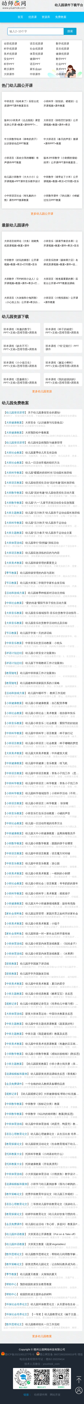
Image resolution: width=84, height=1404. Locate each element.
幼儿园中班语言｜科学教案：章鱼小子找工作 (51, 783)
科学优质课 (10, 48)
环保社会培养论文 (16, 1304)
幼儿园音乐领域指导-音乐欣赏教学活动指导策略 (53, 612)
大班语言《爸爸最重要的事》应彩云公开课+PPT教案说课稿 (61, 281)
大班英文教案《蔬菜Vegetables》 (47, 1244)
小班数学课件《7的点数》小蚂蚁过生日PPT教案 (61, 197)
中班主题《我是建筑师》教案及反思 (46, 1033)
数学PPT (61, 58)
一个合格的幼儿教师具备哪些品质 (45, 1083)
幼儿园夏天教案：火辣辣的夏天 (38, 1274)
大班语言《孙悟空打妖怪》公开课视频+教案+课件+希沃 (61, 122)
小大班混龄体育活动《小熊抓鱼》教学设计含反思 (54, 1173)
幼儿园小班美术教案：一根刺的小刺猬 (47, 873)
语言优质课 (36, 43)
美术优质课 (10, 53)
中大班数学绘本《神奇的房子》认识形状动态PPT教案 (21, 141)
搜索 (70, 31)
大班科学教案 (14, 472)
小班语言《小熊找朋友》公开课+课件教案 (61, 300)
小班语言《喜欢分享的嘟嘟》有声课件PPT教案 (21, 160)
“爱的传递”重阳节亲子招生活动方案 (46, 602)
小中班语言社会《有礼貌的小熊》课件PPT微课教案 (20, 197)
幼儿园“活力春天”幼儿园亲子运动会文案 (48, 532)
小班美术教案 (14, 873)
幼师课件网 (40, 1394)
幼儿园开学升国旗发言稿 (34, 973)
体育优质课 (36, 53)
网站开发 (55, 1394)
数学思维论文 (14, 1254)
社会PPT (61, 63)
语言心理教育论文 (16, 1133)
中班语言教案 (14, 773)
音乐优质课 (62, 48)
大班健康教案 (14, 422)
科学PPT (9, 63)
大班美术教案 (14, 562)
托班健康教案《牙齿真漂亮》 (42, 1163)
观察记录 (11, 1003)
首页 (20, 16)
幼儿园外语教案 (15, 1234)
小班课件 (61, 74)
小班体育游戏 (14, 943)
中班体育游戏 (14, 1123)
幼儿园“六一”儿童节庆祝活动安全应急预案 (50, 502)
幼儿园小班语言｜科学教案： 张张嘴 (46, 803)
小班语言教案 (14, 743)
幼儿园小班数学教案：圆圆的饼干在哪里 (49, 843)
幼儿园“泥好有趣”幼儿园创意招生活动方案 (50, 492)
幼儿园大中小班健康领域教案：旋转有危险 (50, 903)
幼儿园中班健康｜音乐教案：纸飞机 (46, 763)
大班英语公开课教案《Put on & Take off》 (52, 1234)
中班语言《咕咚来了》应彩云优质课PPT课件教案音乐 (21, 103)
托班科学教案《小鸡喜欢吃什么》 (45, 1153)
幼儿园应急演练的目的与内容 (42, 552)
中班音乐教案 (14, 642)
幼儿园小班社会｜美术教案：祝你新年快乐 (50, 713)
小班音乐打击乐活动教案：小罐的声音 (47, 813)
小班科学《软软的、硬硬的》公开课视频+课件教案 (61, 103)
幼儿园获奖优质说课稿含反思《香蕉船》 (54, 1073)
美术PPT (61, 69)
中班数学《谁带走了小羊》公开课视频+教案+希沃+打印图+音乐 (61, 179)
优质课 (32, 16)
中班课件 (35, 74)
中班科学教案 (14, 733)
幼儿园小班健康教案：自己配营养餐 (46, 703)
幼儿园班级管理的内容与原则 (37, 572)
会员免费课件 (14, 1083)
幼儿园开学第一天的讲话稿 (36, 632)
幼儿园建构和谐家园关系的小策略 (40, 683)
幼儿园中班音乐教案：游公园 (42, 863)
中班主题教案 (14, 1023)
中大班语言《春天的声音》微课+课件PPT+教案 (61, 141)
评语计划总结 (14, 652)
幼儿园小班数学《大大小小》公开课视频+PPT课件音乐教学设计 (22, 179)
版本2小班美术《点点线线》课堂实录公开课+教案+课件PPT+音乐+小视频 (22, 123)
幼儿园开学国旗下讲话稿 (34, 963)
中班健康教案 (14, 763)
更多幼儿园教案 (42, 1336)
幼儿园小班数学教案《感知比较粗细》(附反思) (52, 1053)
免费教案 (60, 16)
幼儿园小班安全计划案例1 (40, 652)
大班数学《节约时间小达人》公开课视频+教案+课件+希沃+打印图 (22, 281)
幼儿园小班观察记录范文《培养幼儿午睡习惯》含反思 (51, 1003)
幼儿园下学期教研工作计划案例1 (44, 662)
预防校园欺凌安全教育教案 (36, 1284)
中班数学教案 (14, 1103)
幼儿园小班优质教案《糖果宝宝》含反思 (49, 993)
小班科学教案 (14, 793)
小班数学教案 (14, 843)
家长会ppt (35, 69)
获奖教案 (11, 963)
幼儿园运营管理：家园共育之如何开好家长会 (51, 913)
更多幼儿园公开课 (42, 213)
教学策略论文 (14, 1194)
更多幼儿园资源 (42, 391)
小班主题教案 (14, 993)
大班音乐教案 (14, 612)
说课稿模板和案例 (16, 1073)
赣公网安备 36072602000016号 (56, 1354)
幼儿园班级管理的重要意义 (41, 562)
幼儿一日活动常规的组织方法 (42, 462)
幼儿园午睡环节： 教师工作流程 (47, 693)
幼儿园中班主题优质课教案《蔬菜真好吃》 (50, 1023)
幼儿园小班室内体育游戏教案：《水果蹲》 (50, 953)
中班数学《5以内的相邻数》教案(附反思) (49, 1113)
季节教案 (11, 572)
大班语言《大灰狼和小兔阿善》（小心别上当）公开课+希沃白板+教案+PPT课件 (22, 300)
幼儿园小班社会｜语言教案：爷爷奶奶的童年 (51, 883)
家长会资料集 (14, 913)
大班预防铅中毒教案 (37, 432)
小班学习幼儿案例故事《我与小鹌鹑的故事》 (57, 1184)
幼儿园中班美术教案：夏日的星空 (45, 983)
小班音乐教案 (14, 723)
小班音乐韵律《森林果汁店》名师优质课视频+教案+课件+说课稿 (61, 263)
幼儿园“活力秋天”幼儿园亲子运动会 (46, 522)
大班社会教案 (14, 452)
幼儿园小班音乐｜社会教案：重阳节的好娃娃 (51, 723)
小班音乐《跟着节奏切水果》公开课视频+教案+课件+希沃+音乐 (61, 243)
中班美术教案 (14, 983)
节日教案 (11, 582)
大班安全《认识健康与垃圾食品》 (45, 422)
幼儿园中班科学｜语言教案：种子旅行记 (49, 733)
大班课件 (9, 74)
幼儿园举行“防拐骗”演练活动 (42, 542)
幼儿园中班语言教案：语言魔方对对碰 (47, 853)
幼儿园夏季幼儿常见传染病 (41, 452)
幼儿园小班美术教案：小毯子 (42, 923)
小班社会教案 (14, 713)
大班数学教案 (14, 492)
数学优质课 (62, 43)
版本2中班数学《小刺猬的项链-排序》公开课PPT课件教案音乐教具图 (61, 160)
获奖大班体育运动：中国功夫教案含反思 (49, 1013)
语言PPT (35, 63)
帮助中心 (11, 1284)
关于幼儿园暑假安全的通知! (44, 412)
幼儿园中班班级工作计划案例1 (38, 673)
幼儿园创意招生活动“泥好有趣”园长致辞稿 (50, 482)
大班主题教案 (14, 512)
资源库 (46, 16)
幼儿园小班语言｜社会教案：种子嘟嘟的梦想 (51, 743)
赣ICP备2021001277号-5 (19, 1354)
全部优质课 (10, 43)
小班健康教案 (14, 703)
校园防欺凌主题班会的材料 (36, 1294)
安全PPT (9, 58)
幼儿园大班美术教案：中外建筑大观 (46, 753)
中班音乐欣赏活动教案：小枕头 (43, 642)
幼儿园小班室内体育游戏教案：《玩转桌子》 (51, 943)
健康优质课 (62, 53)
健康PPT (35, 58)
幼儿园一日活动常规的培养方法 (43, 823)
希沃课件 (9, 69)
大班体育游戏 (14, 542)
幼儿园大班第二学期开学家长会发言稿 (42, 582)
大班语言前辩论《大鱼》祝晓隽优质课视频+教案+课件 (21, 243)
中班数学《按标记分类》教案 (42, 1103)
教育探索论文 (14, 1143)
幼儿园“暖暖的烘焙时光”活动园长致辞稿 (48, 472)
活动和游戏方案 (15, 592)
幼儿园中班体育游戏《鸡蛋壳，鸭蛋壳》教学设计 (54, 1123)
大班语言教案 (14, 482)
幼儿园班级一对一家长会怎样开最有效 (47, 933)
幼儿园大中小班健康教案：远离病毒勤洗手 (50, 833)
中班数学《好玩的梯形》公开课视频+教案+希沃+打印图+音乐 (21, 262)
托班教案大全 (14, 1153)
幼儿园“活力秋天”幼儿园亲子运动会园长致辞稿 (52, 512)
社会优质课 (36, 48)
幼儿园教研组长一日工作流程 (42, 1324)
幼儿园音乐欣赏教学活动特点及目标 (46, 622)
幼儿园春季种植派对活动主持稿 (46, 592)
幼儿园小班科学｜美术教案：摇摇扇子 (47, 893)
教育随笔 (11, 673)
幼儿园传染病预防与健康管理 (45, 442)
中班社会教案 (14, 602)
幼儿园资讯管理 (15, 412)
